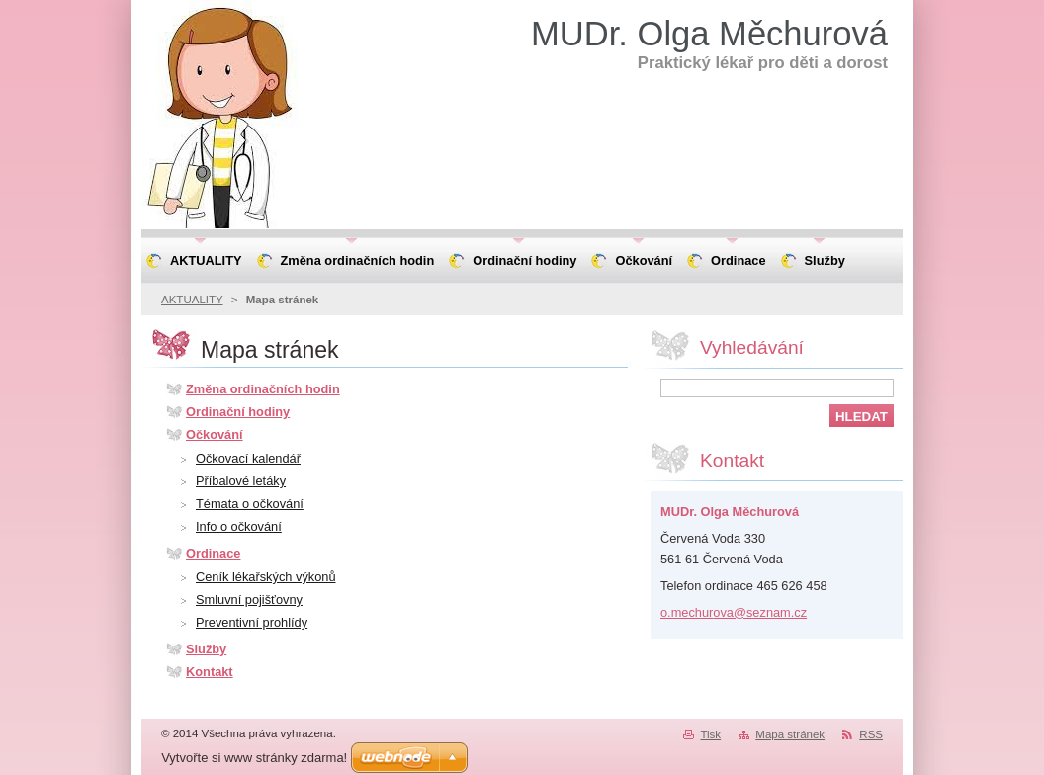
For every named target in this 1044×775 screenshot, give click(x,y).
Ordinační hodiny (238, 411)
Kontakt (209, 671)
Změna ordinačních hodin (263, 389)
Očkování (214, 434)
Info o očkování (239, 526)
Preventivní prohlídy (251, 622)
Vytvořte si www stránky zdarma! (254, 757)
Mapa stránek (790, 734)
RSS (871, 734)
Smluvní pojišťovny (249, 599)
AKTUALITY (192, 299)
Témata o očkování (250, 503)
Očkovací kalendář (248, 458)
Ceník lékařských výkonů (266, 576)
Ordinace (213, 553)
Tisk (710, 734)
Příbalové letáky (241, 481)
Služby (206, 649)
